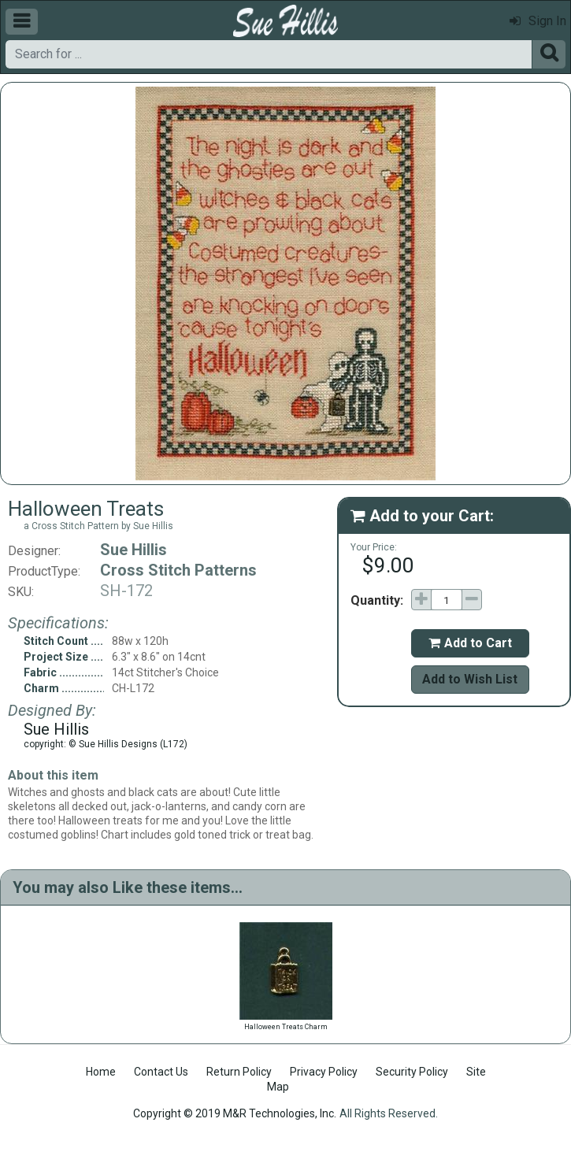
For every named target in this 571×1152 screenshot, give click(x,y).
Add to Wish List (469, 679)
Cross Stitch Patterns (178, 570)
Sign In (538, 20)
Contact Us (161, 1071)
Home (101, 1071)
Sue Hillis (133, 549)
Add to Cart (470, 642)
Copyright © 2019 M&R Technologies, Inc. (234, 1113)
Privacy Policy (324, 1071)
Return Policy (239, 1071)
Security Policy (412, 1071)
